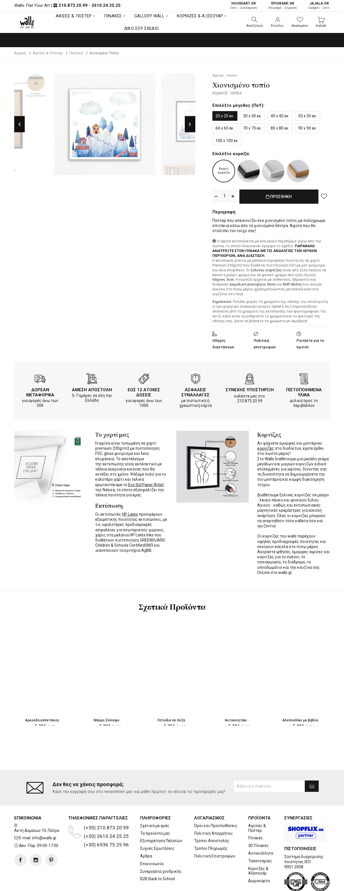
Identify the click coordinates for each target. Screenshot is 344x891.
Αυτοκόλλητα (260, 853)
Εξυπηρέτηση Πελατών (161, 840)
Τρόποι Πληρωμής (211, 848)
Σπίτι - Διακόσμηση (243, 5)
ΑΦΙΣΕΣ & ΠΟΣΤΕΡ (74, 15)
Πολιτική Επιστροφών (214, 856)
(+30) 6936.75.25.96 (106, 845)
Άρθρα (146, 856)
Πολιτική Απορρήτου (213, 833)
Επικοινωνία (151, 863)
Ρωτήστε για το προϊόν (310, 342)
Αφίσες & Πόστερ (257, 828)
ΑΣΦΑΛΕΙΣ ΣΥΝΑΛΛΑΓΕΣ (195, 391)
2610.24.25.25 (106, 5)
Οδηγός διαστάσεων (223, 342)
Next (190, 124)
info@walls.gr (44, 838)
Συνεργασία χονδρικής (161, 871)
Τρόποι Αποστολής (211, 840)
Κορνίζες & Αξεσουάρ (258, 871)
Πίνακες (255, 838)
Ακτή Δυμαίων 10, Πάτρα (36, 830)
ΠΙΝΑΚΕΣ (113, 15)
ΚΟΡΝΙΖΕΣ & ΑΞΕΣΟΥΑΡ (200, 15)
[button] (255, 22)
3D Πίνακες (258, 845)
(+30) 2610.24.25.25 (106, 836)
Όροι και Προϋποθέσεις (215, 825)
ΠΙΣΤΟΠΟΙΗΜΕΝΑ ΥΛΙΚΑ (304, 391)
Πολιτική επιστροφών (265, 342)
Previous (19, 124)
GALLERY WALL (149, 15)
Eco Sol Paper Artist (146, 483)
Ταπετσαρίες (260, 861)
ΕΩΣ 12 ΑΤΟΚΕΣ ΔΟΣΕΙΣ (144, 391)
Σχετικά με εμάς (154, 825)
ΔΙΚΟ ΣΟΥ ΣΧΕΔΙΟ (141, 28)
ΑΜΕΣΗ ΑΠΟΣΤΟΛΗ (92, 388)
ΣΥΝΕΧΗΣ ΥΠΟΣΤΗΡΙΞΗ (250, 388)
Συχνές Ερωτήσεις (157, 848)
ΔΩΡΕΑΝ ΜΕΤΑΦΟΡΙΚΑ (40, 391)
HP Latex (130, 513)
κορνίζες (265, 447)
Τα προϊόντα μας (155, 833)
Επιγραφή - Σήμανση (282, 5)
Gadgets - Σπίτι (319, 5)
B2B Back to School (157, 879)
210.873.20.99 (73, 5)
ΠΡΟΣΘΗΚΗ (279, 196)
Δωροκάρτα (259, 880)
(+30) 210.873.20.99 (106, 827)
